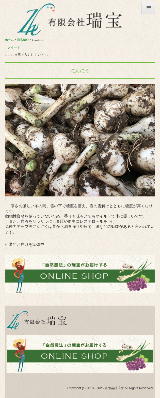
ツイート (13, 47)
